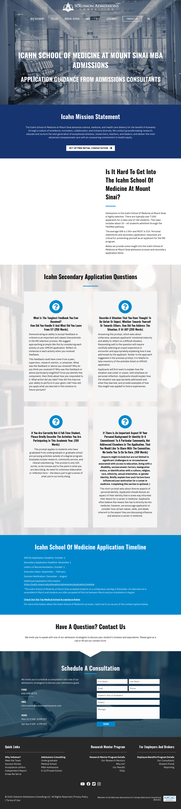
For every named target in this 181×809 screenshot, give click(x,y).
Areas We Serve (13, 774)
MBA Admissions (49, 767)
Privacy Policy (81, 796)
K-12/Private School (51, 770)
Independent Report (16, 770)
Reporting (169, 767)
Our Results (119, 767)
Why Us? (120, 763)
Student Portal (166, 763)
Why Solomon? (37, 18)
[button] (149, 19)
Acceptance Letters (15, 767)
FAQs (122, 770)
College (54, 18)
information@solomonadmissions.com (41, 705)
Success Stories (13, 763)
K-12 (98, 18)
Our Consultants (165, 760)
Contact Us (132, 18)
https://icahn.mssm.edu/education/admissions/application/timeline (59, 584)
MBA (88, 18)
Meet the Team (13, 760)
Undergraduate (49, 760)
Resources (112, 18)
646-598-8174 (29, 693)
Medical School (72, 18)
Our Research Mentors (113, 760)
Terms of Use (13, 800)
